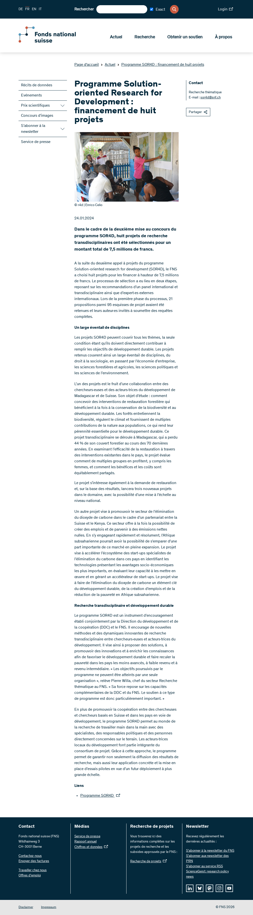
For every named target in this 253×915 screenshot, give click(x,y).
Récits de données (36, 85)
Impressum (48, 907)
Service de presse (35, 142)
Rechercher (84, 9)
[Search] (174, 9)
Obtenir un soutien (185, 37)
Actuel (116, 37)
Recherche (144, 37)
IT (40, 9)
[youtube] (229, 888)
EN (34, 9)
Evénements (31, 95)
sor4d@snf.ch (210, 97)
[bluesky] (199, 888)
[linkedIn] (189, 888)
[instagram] (219, 888)
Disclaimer (26, 907)
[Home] (54, 42)
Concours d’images (37, 116)
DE (21, 9)
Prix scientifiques (35, 106)
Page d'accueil (86, 65)
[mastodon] (209, 888)
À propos (223, 37)
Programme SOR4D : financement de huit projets (160, 65)
